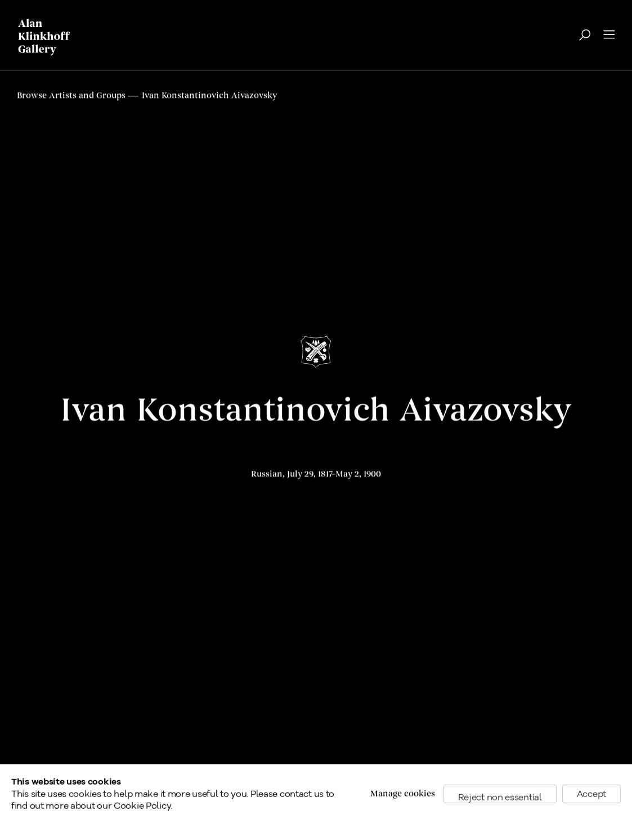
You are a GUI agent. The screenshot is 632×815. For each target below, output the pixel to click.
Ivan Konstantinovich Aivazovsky (316, 411)
